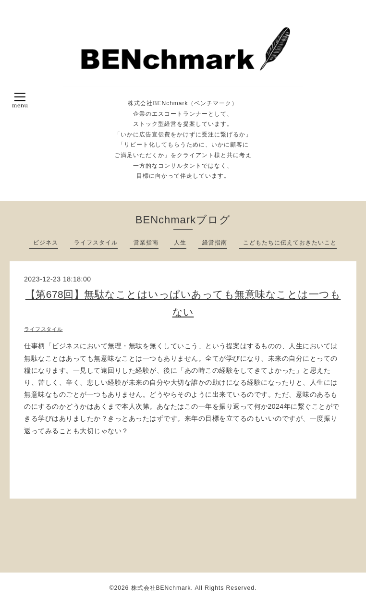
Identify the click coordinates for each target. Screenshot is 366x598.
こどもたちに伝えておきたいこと (290, 242)
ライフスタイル (96, 242)
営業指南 (146, 242)
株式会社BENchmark (161, 588)
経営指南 (214, 242)
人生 (180, 242)
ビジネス (45, 242)
